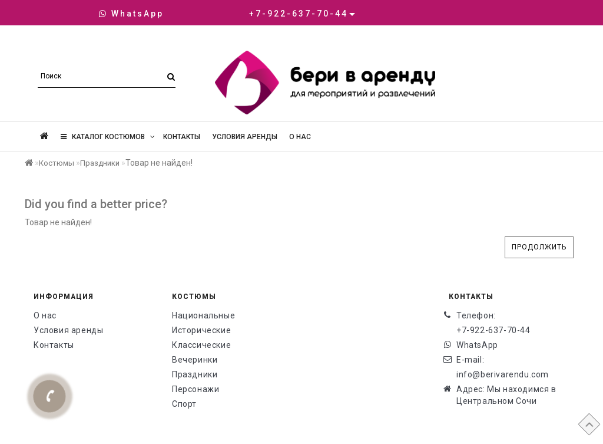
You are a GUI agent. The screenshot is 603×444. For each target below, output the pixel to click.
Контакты (181, 137)
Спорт (184, 404)
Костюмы (56, 163)
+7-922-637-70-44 (493, 330)
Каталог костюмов (108, 137)
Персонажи (195, 389)
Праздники (100, 163)
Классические (201, 345)
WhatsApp (131, 13)
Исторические (201, 330)
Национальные (203, 315)
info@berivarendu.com (502, 374)
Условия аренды (244, 137)
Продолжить (539, 247)
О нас (300, 137)
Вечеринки (194, 359)
